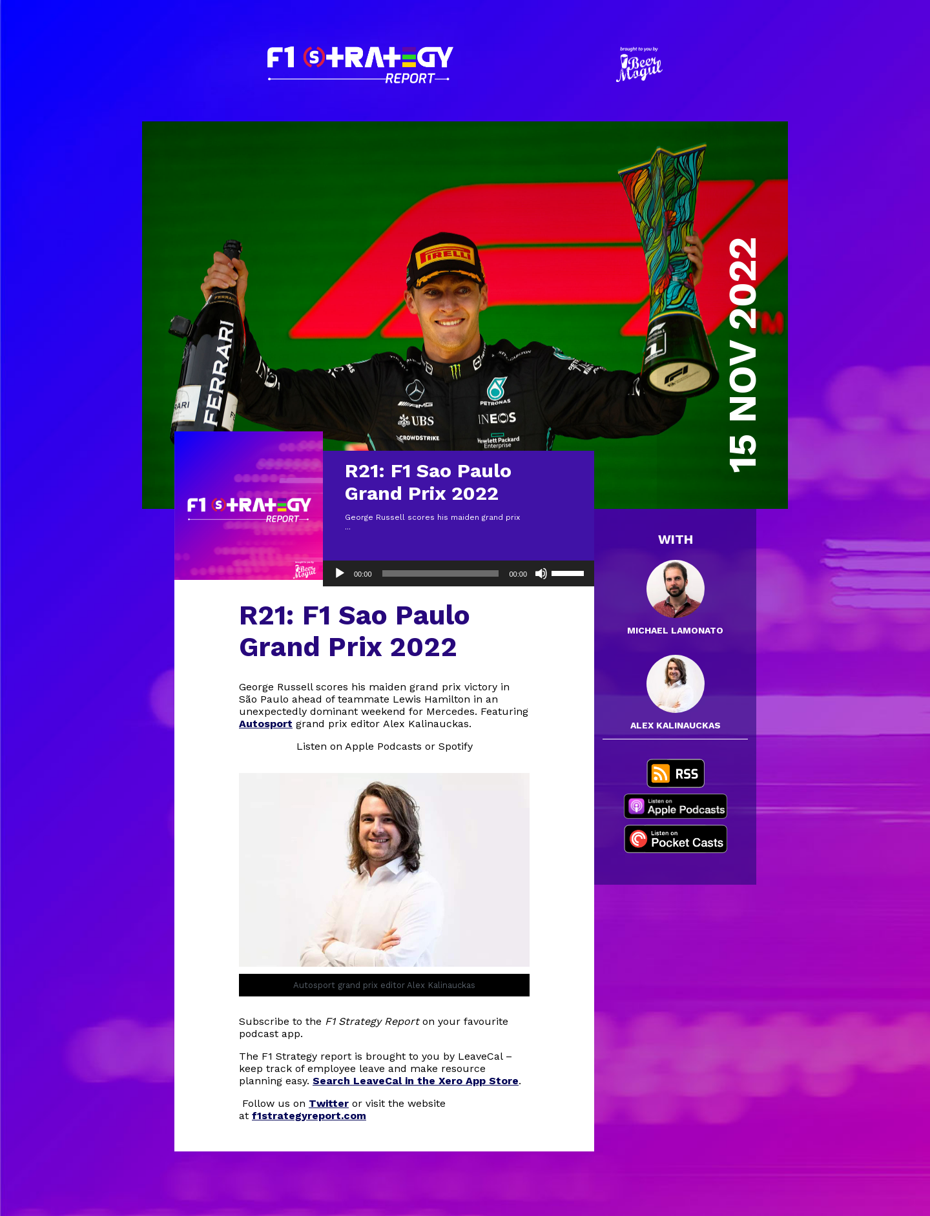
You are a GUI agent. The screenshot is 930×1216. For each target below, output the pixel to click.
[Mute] (541, 573)
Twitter (329, 1103)
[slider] (440, 573)
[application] (458, 573)
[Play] (339, 573)
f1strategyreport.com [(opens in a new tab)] (309, 1115)
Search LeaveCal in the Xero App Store (416, 1081)
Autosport (266, 723)
